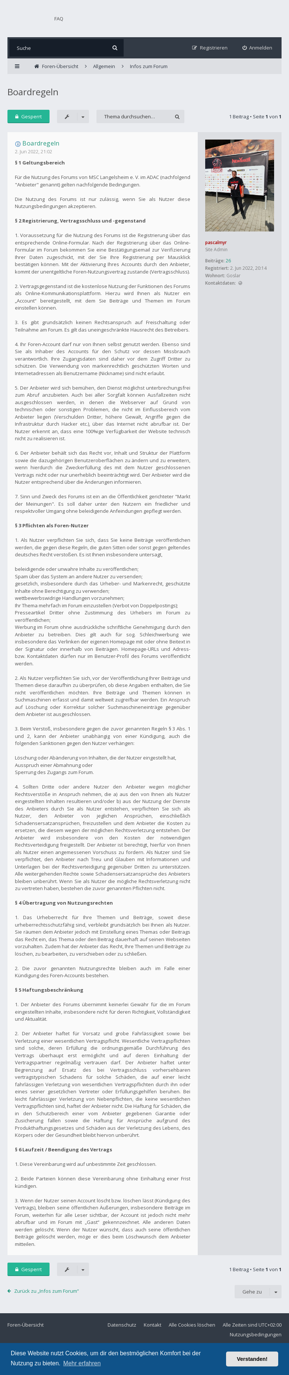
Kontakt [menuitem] (152, 1324)
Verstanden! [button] (252, 1359)
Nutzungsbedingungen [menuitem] (256, 1334)
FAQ (58, 18)
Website (240, 283)
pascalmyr (216, 242)
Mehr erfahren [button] (82, 1363)
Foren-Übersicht (25, 1324)
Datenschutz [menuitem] (122, 1324)
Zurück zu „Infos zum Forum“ (46, 1291)
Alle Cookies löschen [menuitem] (192, 1324)
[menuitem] (257, 48)
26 (228, 261)
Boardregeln (32, 92)
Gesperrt (28, 116)
